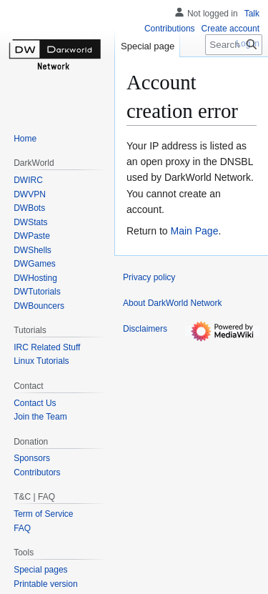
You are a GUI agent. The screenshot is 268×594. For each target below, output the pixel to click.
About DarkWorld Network (172, 303)
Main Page (194, 231)
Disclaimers (145, 329)
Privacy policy (149, 277)
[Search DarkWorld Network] (233, 44)
